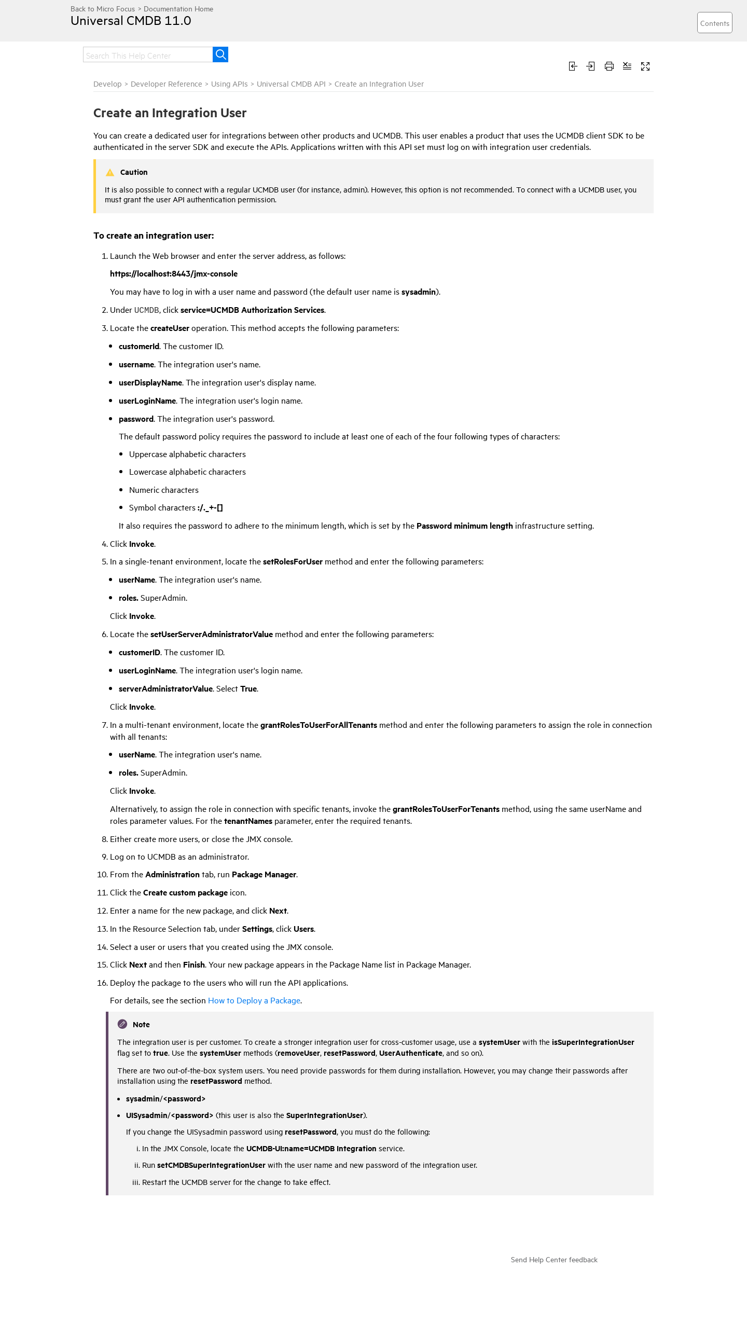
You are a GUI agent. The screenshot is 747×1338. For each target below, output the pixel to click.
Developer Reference (166, 83)
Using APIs (229, 83)
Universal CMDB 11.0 (131, 19)
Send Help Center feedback (554, 1259)
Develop (107, 83)
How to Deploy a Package (254, 999)
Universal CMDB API (291, 83)
